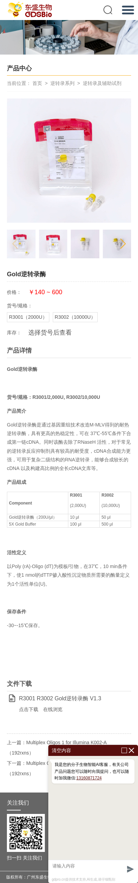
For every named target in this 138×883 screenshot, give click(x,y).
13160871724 (88, 778)
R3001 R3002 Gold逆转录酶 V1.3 (60, 698)
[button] (123, 243)
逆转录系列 (62, 83)
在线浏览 (52, 709)
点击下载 (28, 709)
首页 (37, 83)
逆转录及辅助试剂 (102, 83)
